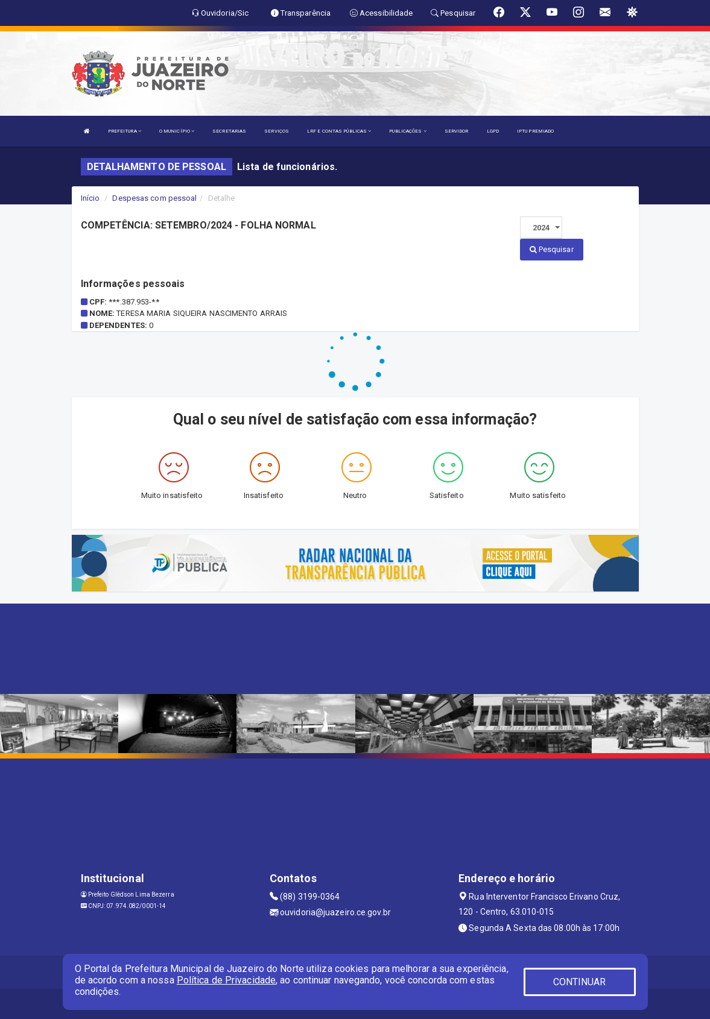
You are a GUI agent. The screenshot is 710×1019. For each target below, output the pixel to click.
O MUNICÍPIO (176, 131)
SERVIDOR (457, 131)
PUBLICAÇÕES (407, 131)
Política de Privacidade (226, 980)
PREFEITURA (124, 131)
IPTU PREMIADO (535, 131)
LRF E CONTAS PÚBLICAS (339, 131)
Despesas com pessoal (154, 198)
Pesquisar (552, 249)
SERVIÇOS (276, 131)
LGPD (493, 131)
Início (90, 198)
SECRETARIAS (229, 131)
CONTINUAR (579, 982)
